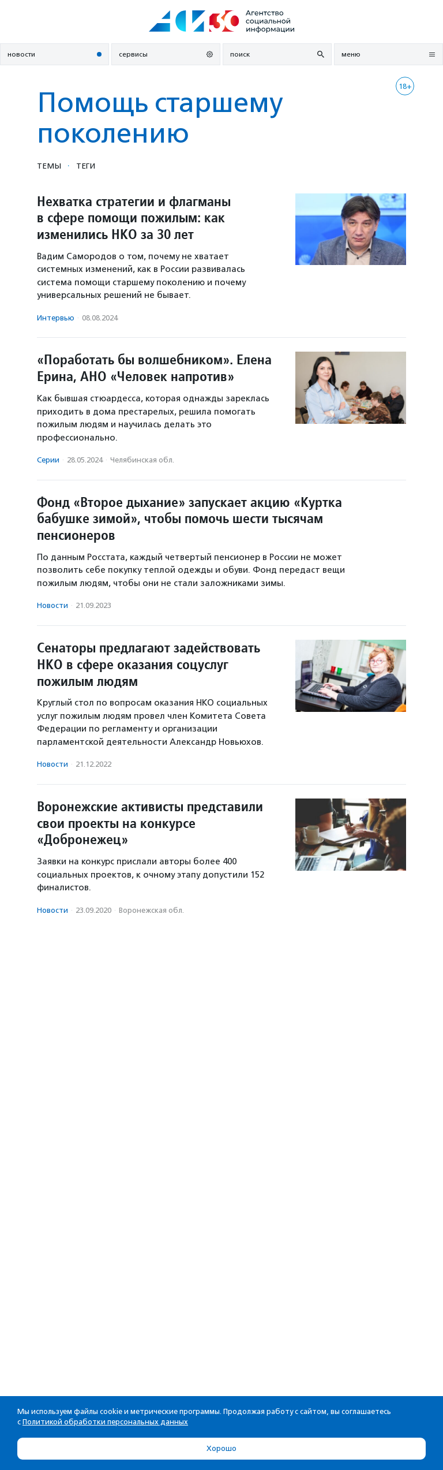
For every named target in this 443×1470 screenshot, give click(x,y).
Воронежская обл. (151, 910)
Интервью (55, 318)
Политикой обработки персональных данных (105, 1421)
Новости (52, 605)
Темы (49, 165)
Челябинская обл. (142, 460)
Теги (85, 165)
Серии (48, 460)
